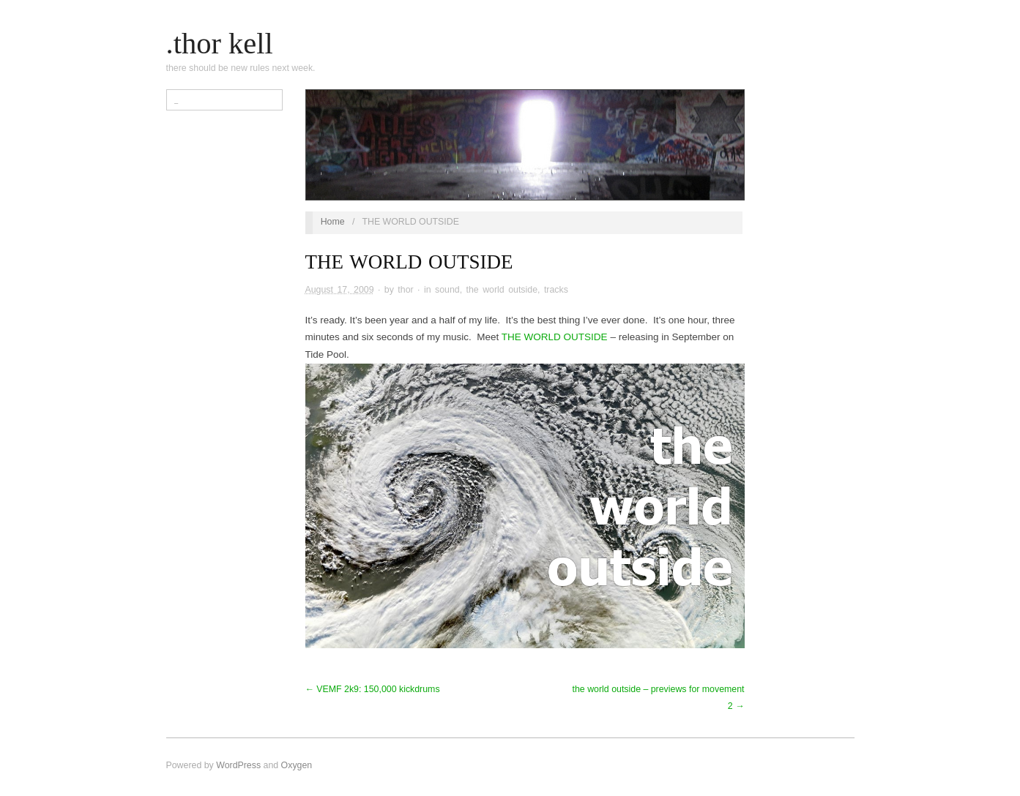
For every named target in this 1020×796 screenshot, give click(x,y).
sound (447, 290)
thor (405, 290)
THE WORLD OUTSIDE (555, 336)
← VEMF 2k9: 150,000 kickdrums (372, 689)
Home (333, 222)
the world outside (501, 290)
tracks (556, 290)
